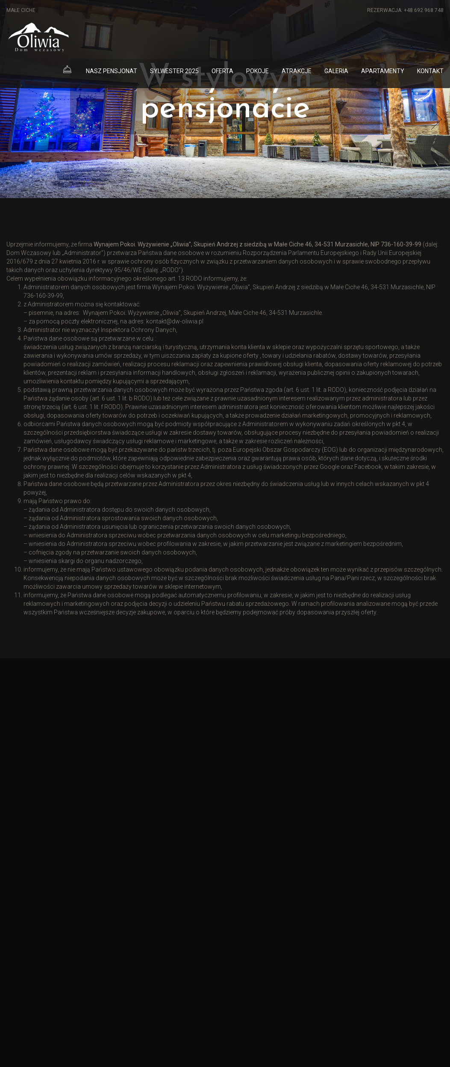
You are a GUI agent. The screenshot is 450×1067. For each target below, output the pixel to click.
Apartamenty (382, 71)
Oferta (222, 71)
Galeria (336, 71)
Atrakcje (297, 71)
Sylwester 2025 (174, 71)
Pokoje (257, 71)
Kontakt (430, 71)
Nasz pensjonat (111, 71)
